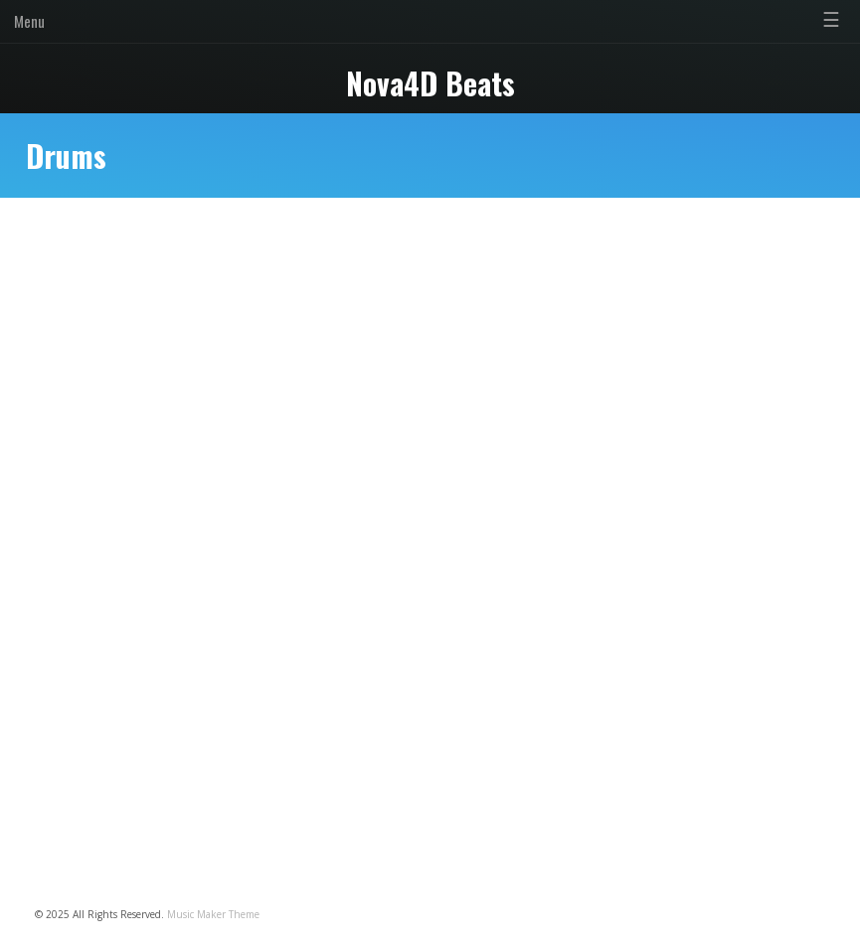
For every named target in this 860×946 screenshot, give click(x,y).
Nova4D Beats (430, 83)
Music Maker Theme (213, 914)
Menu (29, 21)
